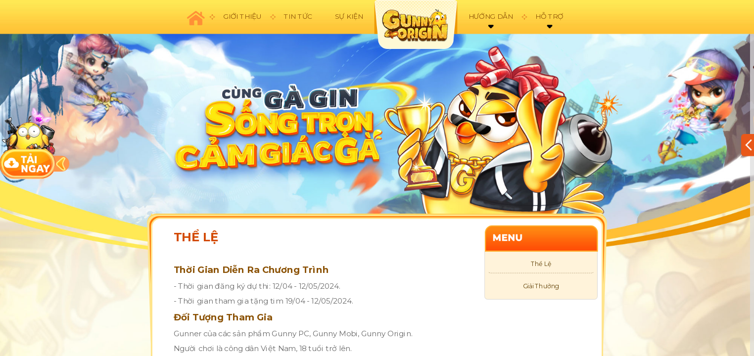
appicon (415, 24)
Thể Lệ (541, 264)
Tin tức (298, 16)
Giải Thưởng (541, 286)
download (28, 143)
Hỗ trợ (549, 16)
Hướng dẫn (491, 16)
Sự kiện (349, 16)
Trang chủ (195, 17)
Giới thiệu (242, 16)
